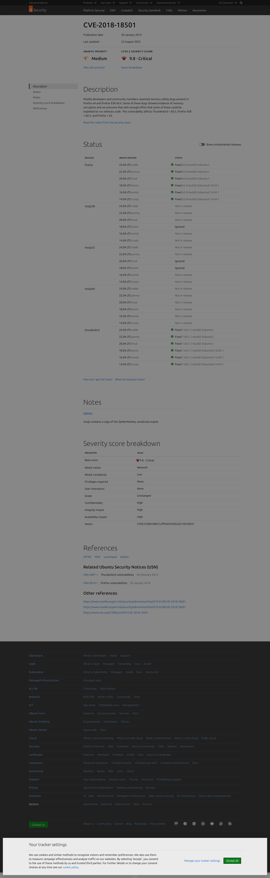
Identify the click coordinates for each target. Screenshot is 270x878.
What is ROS (105, 696)
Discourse (147, 779)
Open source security (161, 795)
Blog (129, 823)
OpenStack (36, 655)
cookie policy (71, 867)
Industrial (106, 804)
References (40, 108)
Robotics (34, 696)
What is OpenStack (94, 655)
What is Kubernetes (95, 672)
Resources (152, 672)
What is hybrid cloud (158, 738)
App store (89, 705)
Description (40, 86)
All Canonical (226, 2)
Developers (111, 721)
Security (34, 746)
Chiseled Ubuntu (121, 762)
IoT (31, 705)
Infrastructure (105, 795)
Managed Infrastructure (131, 795)
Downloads (36, 771)
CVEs (169, 10)
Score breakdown (131, 67)
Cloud (32, 738)
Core (120, 771)
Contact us (38, 824)
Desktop (88, 771)
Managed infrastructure (44, 680)
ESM (113, 10)
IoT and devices (186, 795)
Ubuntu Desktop (39, 721)
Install (113, 655)
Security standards (149, 10)
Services (124, 713)
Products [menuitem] (88, 2)
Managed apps (92, 680)
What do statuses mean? (130, 379)
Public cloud (208, 738)
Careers (118, 823)
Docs (137, 663)
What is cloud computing (98, 738)
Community (123, 696)
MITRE (87, 556)
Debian (124, 556)
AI (84, 795)
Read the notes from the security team (107, 122)
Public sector (122, 804)
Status (37, 91)
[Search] (241, 3)
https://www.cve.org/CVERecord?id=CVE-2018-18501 (115, 612)
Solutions (35, 795)
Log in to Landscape (159, 754)
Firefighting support (169, 779)
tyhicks (87, 413)
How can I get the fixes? (97, 379)
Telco (136, 804)
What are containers (95, 762)
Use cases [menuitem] (106, 2)
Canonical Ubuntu (38, 2)
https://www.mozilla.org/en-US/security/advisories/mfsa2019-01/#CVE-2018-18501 (134, 601)
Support (125, 655)
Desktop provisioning (129, 787)
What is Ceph (91, 663)
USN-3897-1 (90, 574)
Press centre (157, 823)
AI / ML (33, 688)
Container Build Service (175, 762)
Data (91, 795)
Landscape (35, 754)
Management (131, 705)
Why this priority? (94, 67)
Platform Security (94, 10)
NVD (97, 556)
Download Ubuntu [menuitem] (166, 2)
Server (101, 771)
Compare (117, 754)
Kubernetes (36, 672)
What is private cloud (130, 738)
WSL (111, 771)
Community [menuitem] (142, 2)
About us (88, 823)
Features (88, 713)
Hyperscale (90, 729)
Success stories (106, 713)
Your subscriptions (94, 779)
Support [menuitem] (123, 2)
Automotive (90, 804)
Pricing (133, 779)
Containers (36, 762)
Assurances (199, 10)
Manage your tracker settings (202, 860)
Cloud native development (214, 795)
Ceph (32, 663)
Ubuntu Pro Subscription (98, 787)
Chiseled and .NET (146, 762)
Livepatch (127, 10)
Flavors (125, 721)
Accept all (232, 860)
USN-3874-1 (90, 582)
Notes (36, 97)
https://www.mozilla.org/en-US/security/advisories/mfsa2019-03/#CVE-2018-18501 (134, 607)
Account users (117, 779)
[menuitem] (227, 3)
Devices (150, 787)
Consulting (124, 663)
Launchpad (110, 556)
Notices (182, 10)
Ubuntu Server (38, 729)
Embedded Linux (109, 705)
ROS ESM (89, 696)
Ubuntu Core (37, 713)
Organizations (91, 721)
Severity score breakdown (49, 102)
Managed (108, 663)
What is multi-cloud (186, 738)
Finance (147, 804)
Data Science (107, 688)
